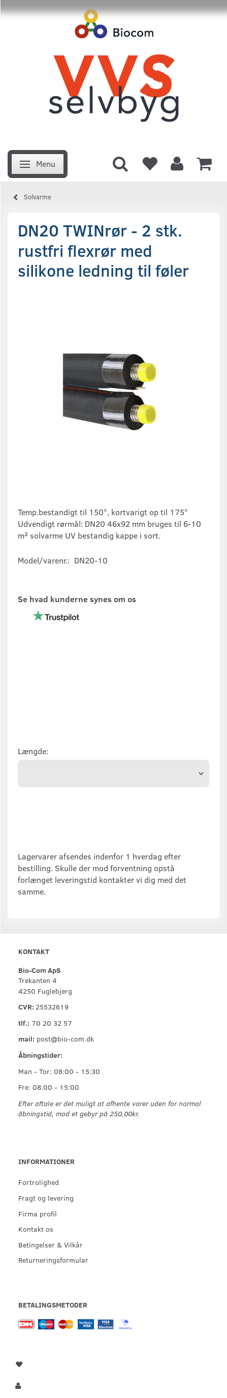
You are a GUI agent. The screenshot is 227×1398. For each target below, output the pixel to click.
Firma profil (37, 1213)
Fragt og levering (46, 1198)
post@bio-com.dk (65, 1038)
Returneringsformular (53, 1260)
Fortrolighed (38, 1182)
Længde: (33, 751)
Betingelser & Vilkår (50, 1244)
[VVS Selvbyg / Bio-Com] (113, 72)
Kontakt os (35, 1229)
